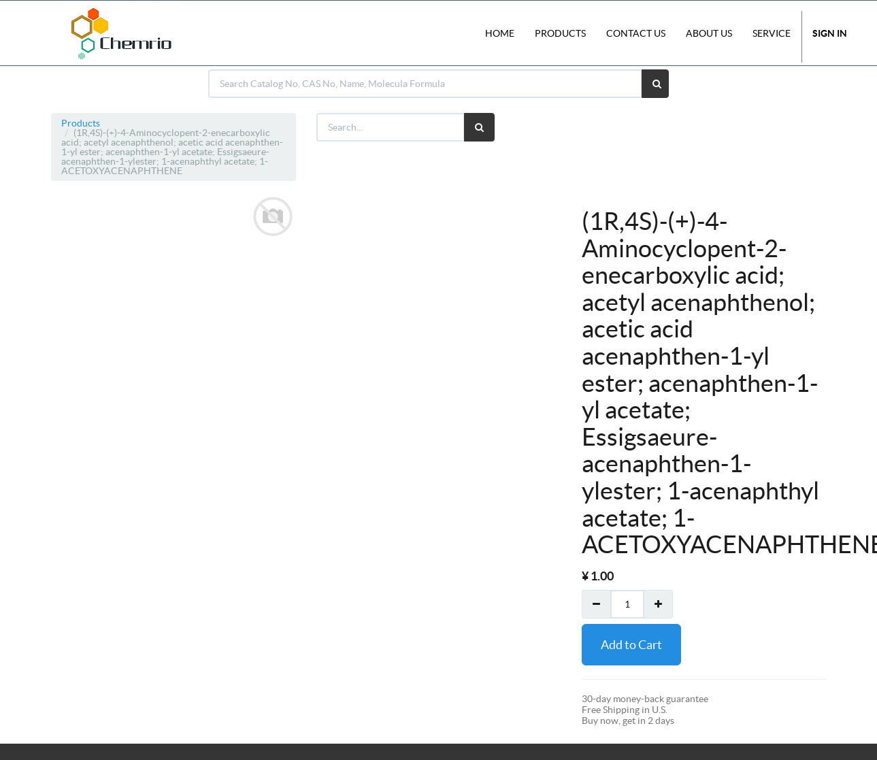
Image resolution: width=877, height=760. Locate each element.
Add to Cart (631, 645)
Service (771, 33)
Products (80, 123)
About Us (709, 33)
